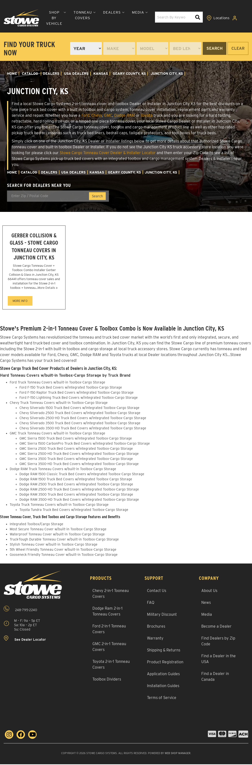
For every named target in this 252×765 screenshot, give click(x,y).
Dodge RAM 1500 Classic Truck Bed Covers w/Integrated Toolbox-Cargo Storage (81, 475)
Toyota (147, 115)
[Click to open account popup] (235, 18)
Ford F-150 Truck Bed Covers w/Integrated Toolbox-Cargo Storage (70, 388)
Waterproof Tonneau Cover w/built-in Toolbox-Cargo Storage (57, 535)
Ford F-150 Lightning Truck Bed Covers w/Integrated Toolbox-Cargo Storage (78, 398)
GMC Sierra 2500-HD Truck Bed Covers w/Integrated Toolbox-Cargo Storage (79, 455)
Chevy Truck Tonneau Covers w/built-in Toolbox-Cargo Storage (59, 404)
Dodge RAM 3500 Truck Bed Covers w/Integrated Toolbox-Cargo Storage (76, 495)
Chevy (96, 115)
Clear (237, 48)
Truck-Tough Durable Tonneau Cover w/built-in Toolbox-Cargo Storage (64, 540)
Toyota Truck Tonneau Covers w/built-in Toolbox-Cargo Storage (59, 505)
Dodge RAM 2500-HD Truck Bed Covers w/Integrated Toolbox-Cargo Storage (79, 490)
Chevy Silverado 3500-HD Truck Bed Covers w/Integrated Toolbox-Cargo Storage (82, 429)
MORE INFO (20, 302)
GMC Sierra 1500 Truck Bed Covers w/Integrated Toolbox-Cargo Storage (75, 439)
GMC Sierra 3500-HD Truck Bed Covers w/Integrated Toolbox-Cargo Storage (79, 465)
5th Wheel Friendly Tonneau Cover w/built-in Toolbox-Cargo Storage (63, 550)
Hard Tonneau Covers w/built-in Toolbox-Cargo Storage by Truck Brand (66, 376)
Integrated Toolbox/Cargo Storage (36, 525)
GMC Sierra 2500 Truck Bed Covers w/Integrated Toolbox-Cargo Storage (76, 449)
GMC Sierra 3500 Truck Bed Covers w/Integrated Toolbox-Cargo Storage (76, 460)
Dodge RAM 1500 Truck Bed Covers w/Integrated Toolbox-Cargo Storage (75, 480)
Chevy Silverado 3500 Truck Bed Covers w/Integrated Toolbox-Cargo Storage (79, 424)
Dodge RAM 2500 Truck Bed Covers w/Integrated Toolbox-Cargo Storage (76, 485)
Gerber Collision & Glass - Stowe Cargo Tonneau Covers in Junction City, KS (33, 247)
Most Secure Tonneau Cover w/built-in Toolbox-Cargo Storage (58, 530)
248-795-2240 (20, 610)
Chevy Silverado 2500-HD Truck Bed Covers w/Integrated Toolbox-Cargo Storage (82, 419)
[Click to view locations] (218, 18)
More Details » (47, 289)
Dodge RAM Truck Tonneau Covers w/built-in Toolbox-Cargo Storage (63, 470)
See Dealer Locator (25, 639)
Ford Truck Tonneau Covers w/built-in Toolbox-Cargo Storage (57, 383)
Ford (85, 115)
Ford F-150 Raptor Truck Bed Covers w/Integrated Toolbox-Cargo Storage (76, 393)
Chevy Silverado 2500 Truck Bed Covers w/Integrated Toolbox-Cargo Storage (79, 414)
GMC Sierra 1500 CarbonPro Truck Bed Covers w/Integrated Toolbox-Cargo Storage (84, 444)
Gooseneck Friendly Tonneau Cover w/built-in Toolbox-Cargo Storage (64, 555)
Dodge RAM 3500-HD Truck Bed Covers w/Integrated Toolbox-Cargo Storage (79, 500)
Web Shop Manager (177, 754)
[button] (54, 18)
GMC (108, 115)
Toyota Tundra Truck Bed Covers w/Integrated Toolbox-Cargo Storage (73, 511)
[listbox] (86, 48)
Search (214, 48)
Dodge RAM (124, 115)
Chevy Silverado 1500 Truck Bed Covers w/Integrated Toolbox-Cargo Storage (79, 409)
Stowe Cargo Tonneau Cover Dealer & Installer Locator (108, 152)
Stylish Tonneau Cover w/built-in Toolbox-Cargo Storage (54, 545)
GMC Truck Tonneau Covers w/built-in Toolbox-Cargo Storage (57, 434)
